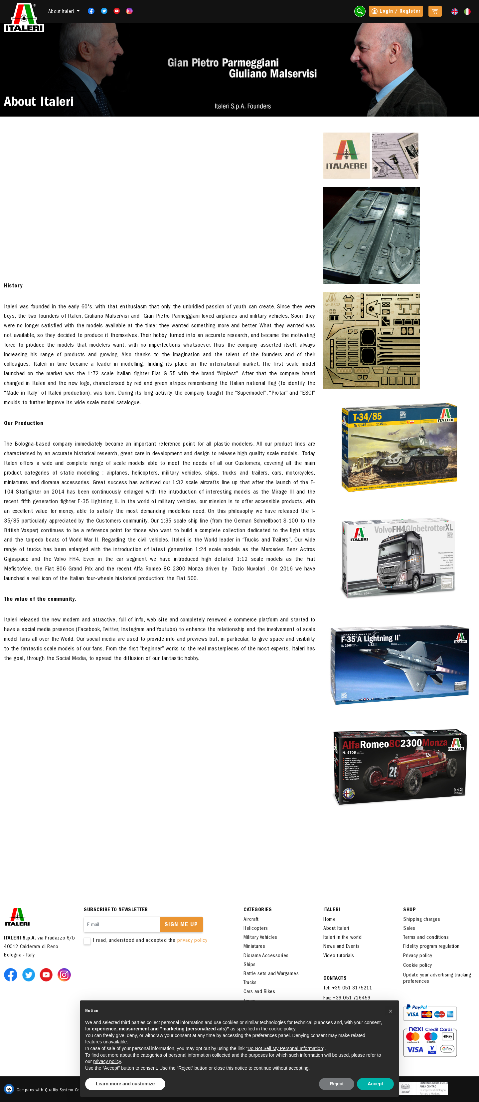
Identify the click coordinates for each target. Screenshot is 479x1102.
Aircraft (250, 919)
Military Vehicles (260, 937)
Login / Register (396, 12)
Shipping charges (421, 919)
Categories (257, 910)
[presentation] (134, 965)
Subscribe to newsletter (116, 910)
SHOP (409, 910)
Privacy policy (417, 956)
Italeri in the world (342, 937)
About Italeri (336, 928)
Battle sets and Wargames (271, 974)
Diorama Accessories (266, 956)
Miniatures (254, 946)
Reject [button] (337, 1083)
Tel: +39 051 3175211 (347, 988)
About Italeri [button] (62, 12)
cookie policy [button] (282, 1028)
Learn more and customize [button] (125, 1083)
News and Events (341, 946)
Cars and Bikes (259, 992)
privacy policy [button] (107, 1061)
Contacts (335, 978)
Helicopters (255, 928)
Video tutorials (338, 956)
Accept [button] (375, 1083)
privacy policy (192, 940)
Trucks (249, 983)
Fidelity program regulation (431, 946)
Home (329, 919)
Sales (409, 928)
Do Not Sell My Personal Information (285, 1048)
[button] (390, 1011)
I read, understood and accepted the (154, 941)
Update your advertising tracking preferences (437, 978)
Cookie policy (417, 965)
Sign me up (181, 925)
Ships (249, 965)
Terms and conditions (426, 937)
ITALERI (331, 910)
